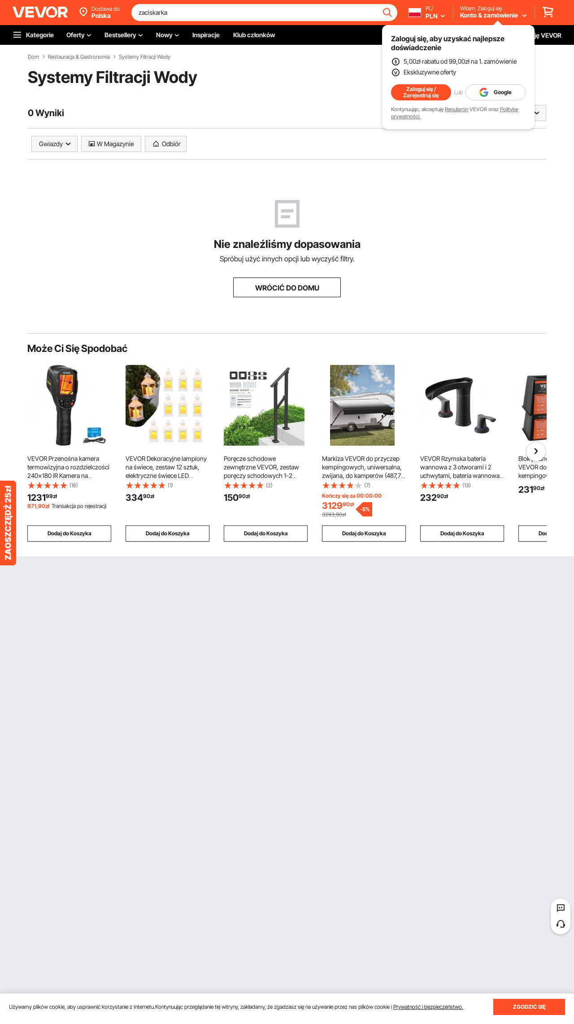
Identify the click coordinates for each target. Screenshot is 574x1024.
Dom (33, 57)
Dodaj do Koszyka (69, 533)
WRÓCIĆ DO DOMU (287, 287)
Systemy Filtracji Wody (144, 57)
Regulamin (456, 109)
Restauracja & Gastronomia (79, 57)
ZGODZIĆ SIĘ (529, 1006)
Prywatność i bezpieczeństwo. (428, 1006)
